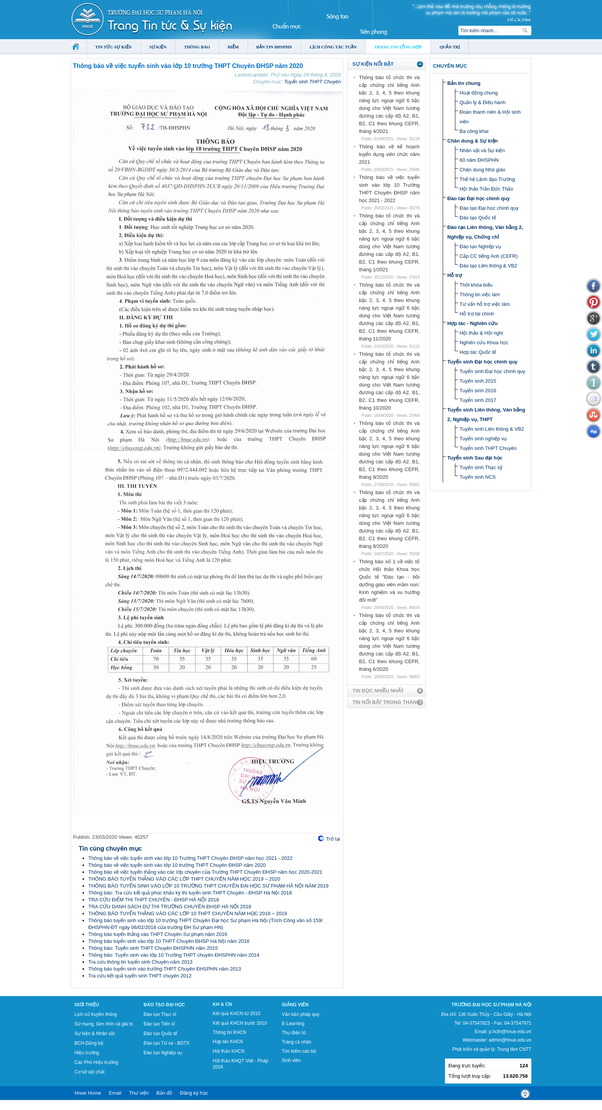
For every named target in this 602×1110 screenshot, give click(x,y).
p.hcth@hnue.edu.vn (510, 1031)
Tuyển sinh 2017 (478, 400)
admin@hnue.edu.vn (510, 1040)
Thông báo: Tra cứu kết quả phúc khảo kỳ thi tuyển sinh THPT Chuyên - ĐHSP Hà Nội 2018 (190, 893)
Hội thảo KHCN (229, 1051)
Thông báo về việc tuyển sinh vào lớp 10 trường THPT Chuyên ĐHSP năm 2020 (177, 865)
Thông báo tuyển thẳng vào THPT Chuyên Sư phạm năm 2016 (157, 934)
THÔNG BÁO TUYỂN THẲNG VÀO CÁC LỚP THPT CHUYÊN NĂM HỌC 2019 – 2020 (184, 879)
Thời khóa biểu (476, 285)
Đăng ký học (194, 1093)
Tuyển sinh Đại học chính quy (482, 362)
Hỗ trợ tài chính (477, 314)
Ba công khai (474, 131)
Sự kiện (158, 47)
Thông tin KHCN (229, 1032)
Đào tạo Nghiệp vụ (480, 246)
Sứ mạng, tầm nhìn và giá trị (103, 1024)
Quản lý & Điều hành (483, 102)
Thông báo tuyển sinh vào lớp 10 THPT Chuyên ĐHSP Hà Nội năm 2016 (169, 941)
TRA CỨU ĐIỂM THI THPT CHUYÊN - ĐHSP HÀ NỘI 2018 (153, 900)
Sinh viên (291, 1060)
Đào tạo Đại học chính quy (478, 198)
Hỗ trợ (454, 275)
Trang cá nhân (296, 1042)
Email (115, 1093)
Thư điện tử (294, 1032)
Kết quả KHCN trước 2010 (240, 1023)
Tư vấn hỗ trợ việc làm (485, 304)
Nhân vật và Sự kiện (482, 150)
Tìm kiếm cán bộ (299, 1051)
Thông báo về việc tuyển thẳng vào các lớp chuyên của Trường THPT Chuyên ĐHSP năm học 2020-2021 (205, 872)
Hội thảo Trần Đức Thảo (486, 189)
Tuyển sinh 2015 (478, 381)
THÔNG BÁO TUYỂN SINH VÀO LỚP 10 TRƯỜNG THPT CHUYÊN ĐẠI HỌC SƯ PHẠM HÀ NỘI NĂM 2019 (208, 886)
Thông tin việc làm (480, 294)
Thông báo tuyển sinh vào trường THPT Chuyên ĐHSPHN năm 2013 (164, 969)
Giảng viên (295, 1004)
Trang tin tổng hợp (398, 47)
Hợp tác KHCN (228, 1041)
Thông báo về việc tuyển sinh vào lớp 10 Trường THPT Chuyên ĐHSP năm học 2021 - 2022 (190, 858)
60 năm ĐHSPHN (479, 160)
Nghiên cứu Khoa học (484, 342)
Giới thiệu (86, 1004)
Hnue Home (87, 1093)
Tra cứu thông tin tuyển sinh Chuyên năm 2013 (140, 962)
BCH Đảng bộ (88, 1043)
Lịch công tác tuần (333, 47)
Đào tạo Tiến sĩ (159, 1024)
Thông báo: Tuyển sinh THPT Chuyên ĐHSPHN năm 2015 (153, 948)
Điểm (233, 47)
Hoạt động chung (479, 93)
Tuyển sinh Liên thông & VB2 (492, 429)
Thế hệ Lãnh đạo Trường (487, 179)
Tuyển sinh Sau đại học (475, 458)
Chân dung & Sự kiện (472, 141)
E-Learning (293, 1023)
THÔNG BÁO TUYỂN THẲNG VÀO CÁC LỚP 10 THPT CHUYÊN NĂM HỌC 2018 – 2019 (187, 913)
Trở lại (333, 839)
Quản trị (450, 47)
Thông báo (197, 47)
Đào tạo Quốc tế (478, 218)
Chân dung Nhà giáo (482, 170)
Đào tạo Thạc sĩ (160, 1014)
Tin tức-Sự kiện (113, 47)
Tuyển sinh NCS (478, 477)
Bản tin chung (463, 83)
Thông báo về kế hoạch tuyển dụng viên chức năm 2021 (389, 154)
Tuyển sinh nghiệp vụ (483, 438)
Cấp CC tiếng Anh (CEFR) (489, 256)
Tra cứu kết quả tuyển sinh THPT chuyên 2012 (140, 976)
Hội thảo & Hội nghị (481, 333)
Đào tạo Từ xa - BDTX (166, 1043)
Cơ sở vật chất (89, 1072)
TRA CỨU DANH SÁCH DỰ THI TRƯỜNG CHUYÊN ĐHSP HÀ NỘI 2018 (169, 906)
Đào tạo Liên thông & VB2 (488, 266)
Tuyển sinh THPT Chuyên (312, 82)
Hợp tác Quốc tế (478, 352)
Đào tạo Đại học (164, 1004)
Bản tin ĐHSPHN (274, 47)
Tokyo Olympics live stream (28, 1107)
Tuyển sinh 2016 (478, 390)
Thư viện (139, 1093)
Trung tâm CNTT (514, 1049)
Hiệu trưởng (86, 1052)
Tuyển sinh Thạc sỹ (481, 467)
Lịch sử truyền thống (95, 1014)
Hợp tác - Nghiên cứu (472, 323)
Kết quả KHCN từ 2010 (236, 1013)
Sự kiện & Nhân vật (94, 1033)
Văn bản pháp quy (300, 1014)
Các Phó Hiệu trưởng (96, 1062)
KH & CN (222, 1004)
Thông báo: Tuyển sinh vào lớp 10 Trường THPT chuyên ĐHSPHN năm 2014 (174, 955)
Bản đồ (164, 1093)
